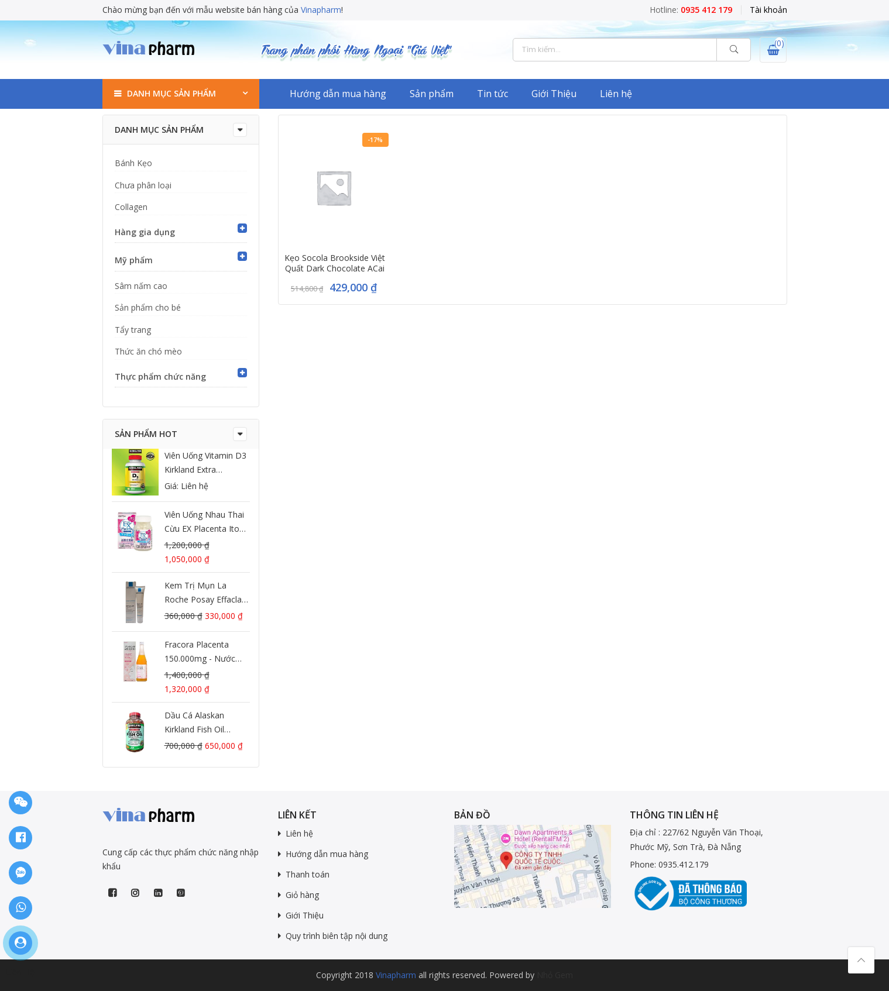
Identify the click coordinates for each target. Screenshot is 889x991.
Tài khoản (768, 9)
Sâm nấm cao (141, 285)
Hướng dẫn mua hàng (338, 93)
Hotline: (691, 9)
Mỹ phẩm (134, 260)
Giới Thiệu (553, 93)
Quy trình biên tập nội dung (336, 935)
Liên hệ (616, 93)
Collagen (131, 206)
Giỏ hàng (302, 894)
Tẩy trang (133, 329)
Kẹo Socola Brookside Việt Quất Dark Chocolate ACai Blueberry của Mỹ (334, 268)
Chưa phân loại (143, 185)
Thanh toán (307, 874)
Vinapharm (321, 9)
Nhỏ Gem (555, 974)
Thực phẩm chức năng (160, 376)
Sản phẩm (432, 93)
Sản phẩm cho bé (148, 307)
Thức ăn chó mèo (148, 351)
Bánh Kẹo (133, 162)
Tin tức (492, 93)
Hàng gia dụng (145, 232)
